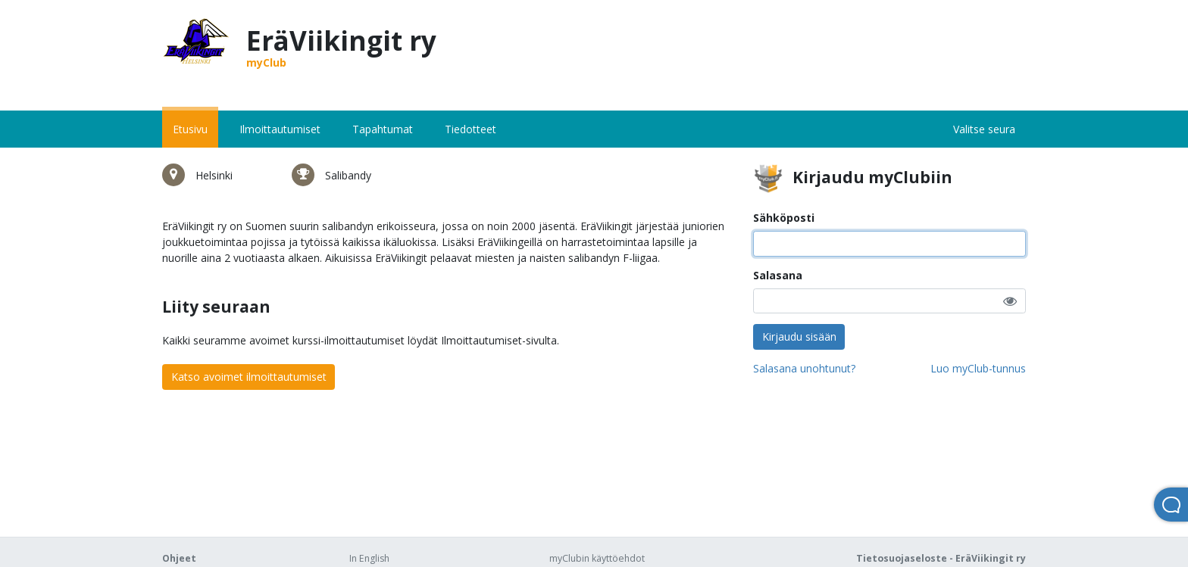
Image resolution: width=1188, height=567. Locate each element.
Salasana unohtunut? (804, 368)
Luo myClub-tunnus (978, 368)
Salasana (777, 275)
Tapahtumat (382, 129)
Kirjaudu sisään (799, 336)
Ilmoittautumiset (279, 129)
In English (369, 558)
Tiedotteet (470, 129)
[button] (1010, 301)
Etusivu (190, 129)
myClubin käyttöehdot (597, 558)
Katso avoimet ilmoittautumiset (249, 376)
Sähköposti (783, 217)
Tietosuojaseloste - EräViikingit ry (941, 558)
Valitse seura (984, 129)
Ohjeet (179, 558)
